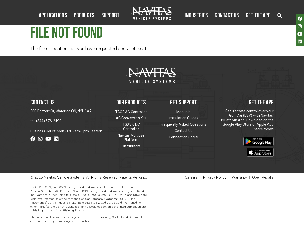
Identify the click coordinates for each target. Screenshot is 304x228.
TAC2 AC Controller (131, 112)
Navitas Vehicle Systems (152, 13)
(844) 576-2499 (48, 121)
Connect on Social (183, 137)
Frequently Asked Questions (183, 124)
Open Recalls (263, 177)
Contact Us (227, 15)
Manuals (183, 112)
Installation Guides (183, 118)
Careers (191, 177)
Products (84, 15)
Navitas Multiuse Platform (131, 137)
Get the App (258, 15)
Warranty (239, 177)
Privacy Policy (214, 177)
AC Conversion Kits (131, 118)
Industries (196, 15)
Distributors (131, 146)
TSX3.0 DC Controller (131, 126)
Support (110, 15)
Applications (53, 15)
